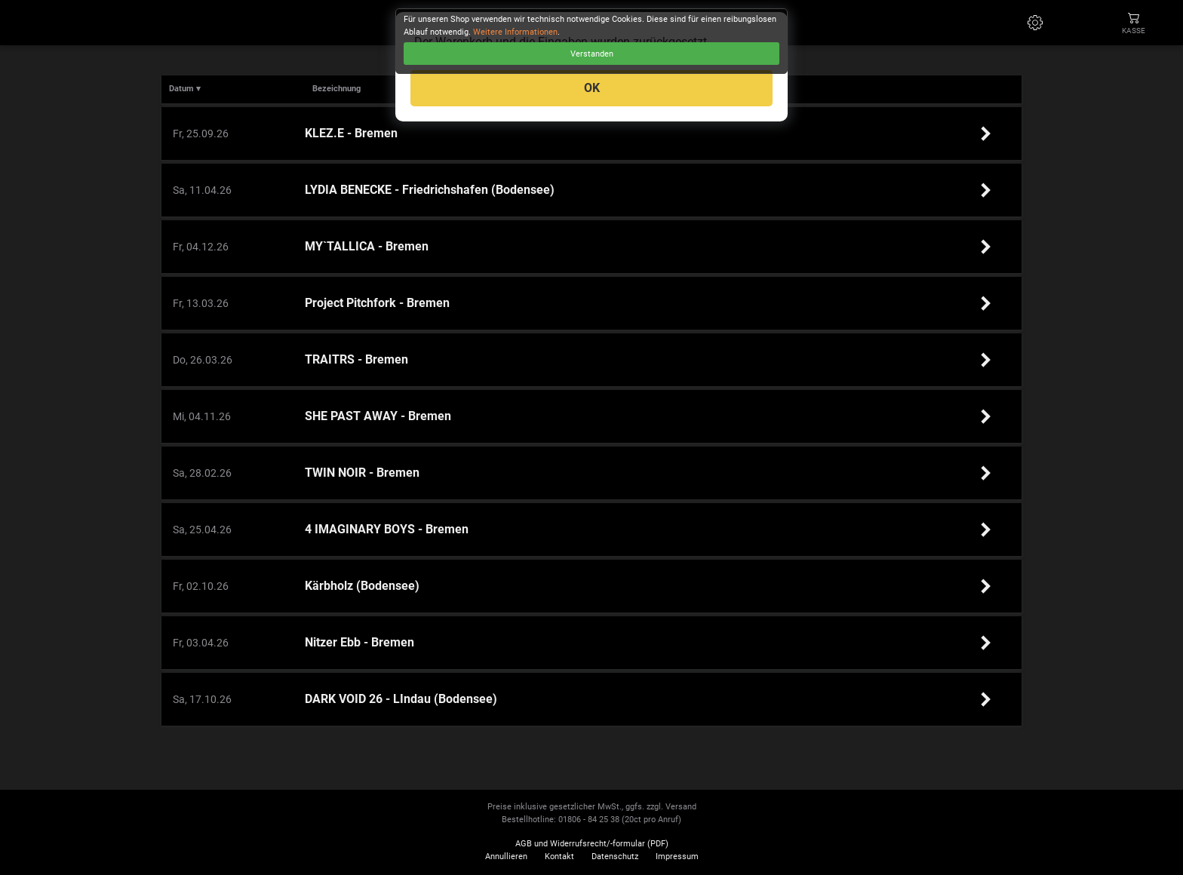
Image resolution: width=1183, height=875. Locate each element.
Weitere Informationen (515, 32)
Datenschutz (615, 856)
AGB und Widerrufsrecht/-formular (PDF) (591, 844)
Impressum (677, 856)
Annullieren (506, 856)
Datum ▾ (185, 89)
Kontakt (559, 856)
